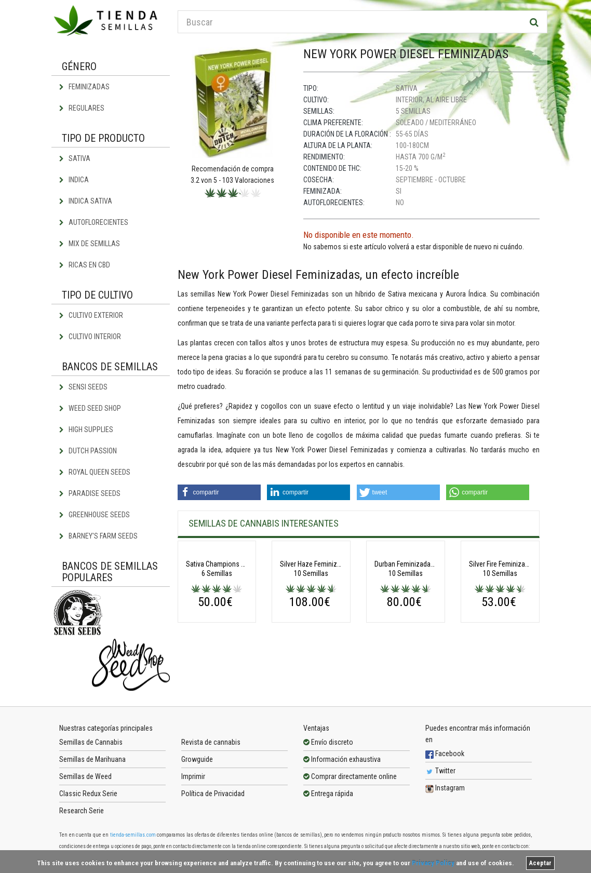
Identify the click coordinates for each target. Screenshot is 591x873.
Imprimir (193, 781)
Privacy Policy (433, 863)
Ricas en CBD (84, 265)
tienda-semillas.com (133, 839)
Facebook (444, 758)
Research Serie (81, 815)
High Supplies (86, 429)
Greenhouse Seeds (94, 515)
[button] (219, 492)
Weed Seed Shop (90, 408)
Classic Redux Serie (88, 798)
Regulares (81, 108)
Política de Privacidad (213, 798)
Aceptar (540, 863)
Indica (74, 180)
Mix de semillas (89, 243)
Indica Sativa (85, 201)
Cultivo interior (90, 336)
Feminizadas (84, 87)
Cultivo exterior (91, 315)
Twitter (440, 775)
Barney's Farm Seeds (98, 536)
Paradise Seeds (89, 493)
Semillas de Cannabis (91, 747)
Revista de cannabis (210, 747)
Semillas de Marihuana (92, 764)
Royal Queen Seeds (94, 472)
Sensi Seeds (83, 387)
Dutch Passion (88, 451)
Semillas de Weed (85, 781)
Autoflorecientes (93, 222)
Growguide (197, 764)
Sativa (74, 158)
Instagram (445, 792)
